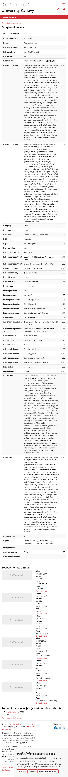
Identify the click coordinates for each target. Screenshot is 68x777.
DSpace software (8, 767)
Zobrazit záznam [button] (9, 17)
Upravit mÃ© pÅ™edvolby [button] (48, 771)
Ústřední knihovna (28, 724)
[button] (58, 9)
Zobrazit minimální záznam (12, 22)
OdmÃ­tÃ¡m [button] (32, 771)
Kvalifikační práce (12, 711)
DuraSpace (6, 769)
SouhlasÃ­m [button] (22, 771)
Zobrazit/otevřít (41, 591)
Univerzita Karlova (14, 724)
